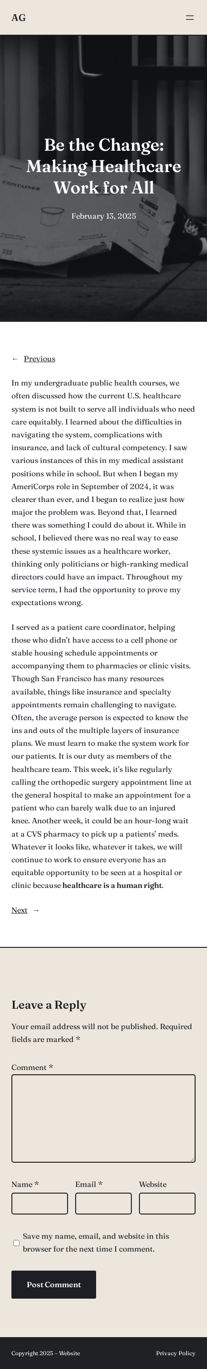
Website (153, 1184)
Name (25, 1184)
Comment (32, 1067)
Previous (39, 358)
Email (89, 1184)
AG (18, 17)
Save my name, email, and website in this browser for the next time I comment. (96, 1242)
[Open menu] (190, 17)
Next (19, 910)
